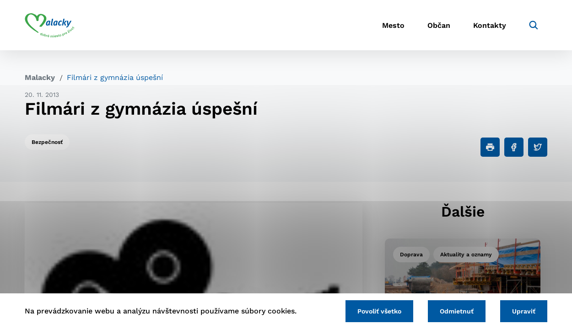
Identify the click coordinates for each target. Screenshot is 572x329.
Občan (438, 25)
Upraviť (523, 311)
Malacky (40, 77)
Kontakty (489, 25)
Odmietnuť (457, 311)
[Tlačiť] (490, 147)
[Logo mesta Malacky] (50, 25)
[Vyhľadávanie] (533, 25)
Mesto (393, 25)
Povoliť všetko (379, 311)
